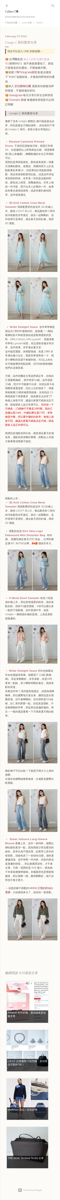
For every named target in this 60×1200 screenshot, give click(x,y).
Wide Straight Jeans (24, 327)
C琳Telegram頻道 (26, 72)
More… (40, 22)
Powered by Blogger (30, 1190)
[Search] (53, 5)
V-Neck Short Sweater (24, 598)
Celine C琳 (12, 11)
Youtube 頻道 (17, 100)
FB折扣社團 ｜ (12, 22)
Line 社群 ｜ (28, 22)
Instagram (15, 95)
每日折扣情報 (20, 952)
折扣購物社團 (23, 86)
